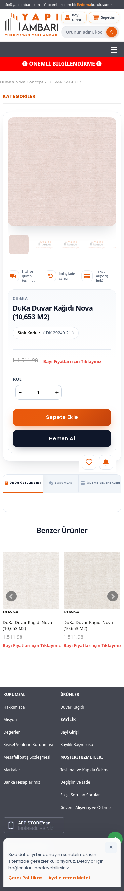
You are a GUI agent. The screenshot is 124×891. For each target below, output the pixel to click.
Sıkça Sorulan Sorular (80, 795)
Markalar (11, 770)
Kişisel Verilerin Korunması (28, 744)
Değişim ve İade (75, 782)
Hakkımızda (14, 707)
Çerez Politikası (26, 878)
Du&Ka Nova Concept (21, 82)
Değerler (11, 732)
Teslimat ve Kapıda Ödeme (85, 770)
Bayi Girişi (70, 732)
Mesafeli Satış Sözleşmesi (26, 757)
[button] (74, 17)
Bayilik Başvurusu (77, 744)
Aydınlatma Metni (69, 878)
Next (112, 596)
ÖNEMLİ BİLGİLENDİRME (62, 63)
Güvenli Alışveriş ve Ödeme (86, 807)
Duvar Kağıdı (72, 707)
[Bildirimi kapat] (111, 847)
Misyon (10, 719)
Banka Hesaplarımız (21, 782)
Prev (11, 596)
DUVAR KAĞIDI (63, 82)
